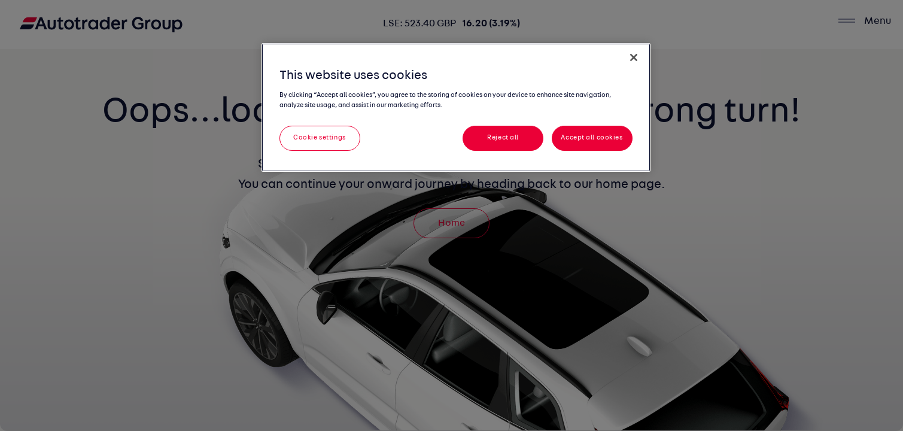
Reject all (503, 137)
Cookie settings (319, 137)
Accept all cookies (591, 137)
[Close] (634, 57)
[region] (456, 107)
